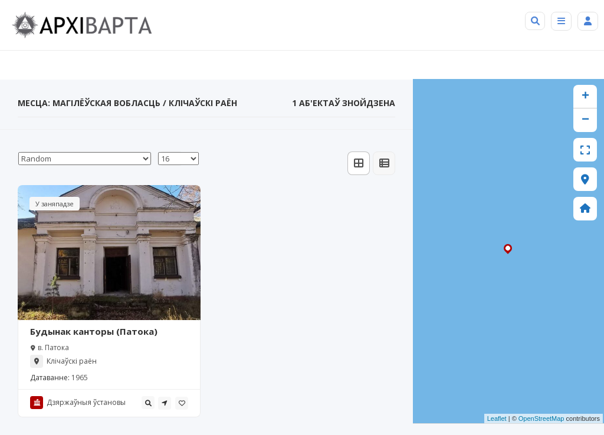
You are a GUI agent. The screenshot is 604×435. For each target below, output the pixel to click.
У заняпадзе (54, 203)
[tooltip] (148, 402)
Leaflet (497, 418)
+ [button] (585, 97)
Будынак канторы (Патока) (93, 331)
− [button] (585, 120)
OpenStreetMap (541, 418)
